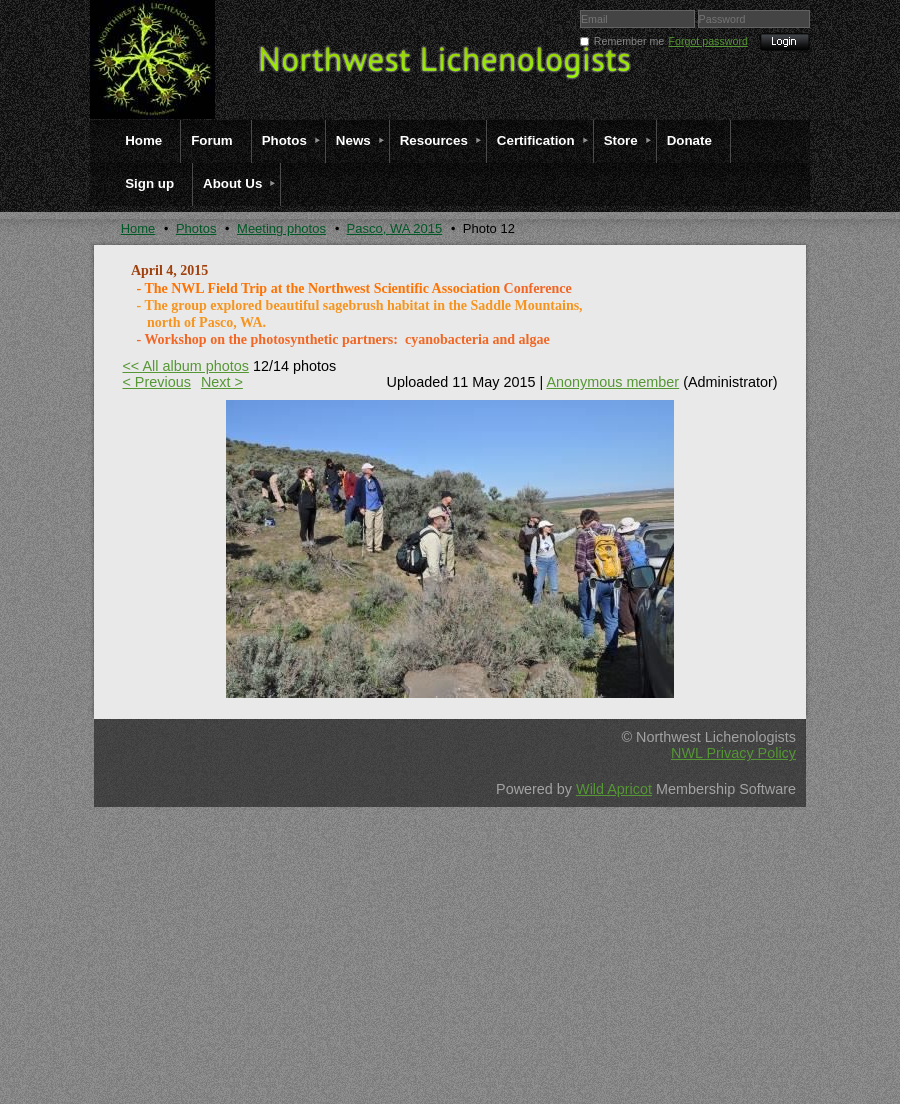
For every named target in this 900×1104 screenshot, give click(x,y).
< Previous (156, 382)
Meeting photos (281, 228)
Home (138, 228)
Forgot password (708, 41)
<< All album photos (185, 366)
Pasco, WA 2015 (395, 228)
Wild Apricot (614, 789)
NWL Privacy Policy (733, 753)
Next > (222, 382)
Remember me (629, 41)
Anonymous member (612, 382)
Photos (196, 228)
